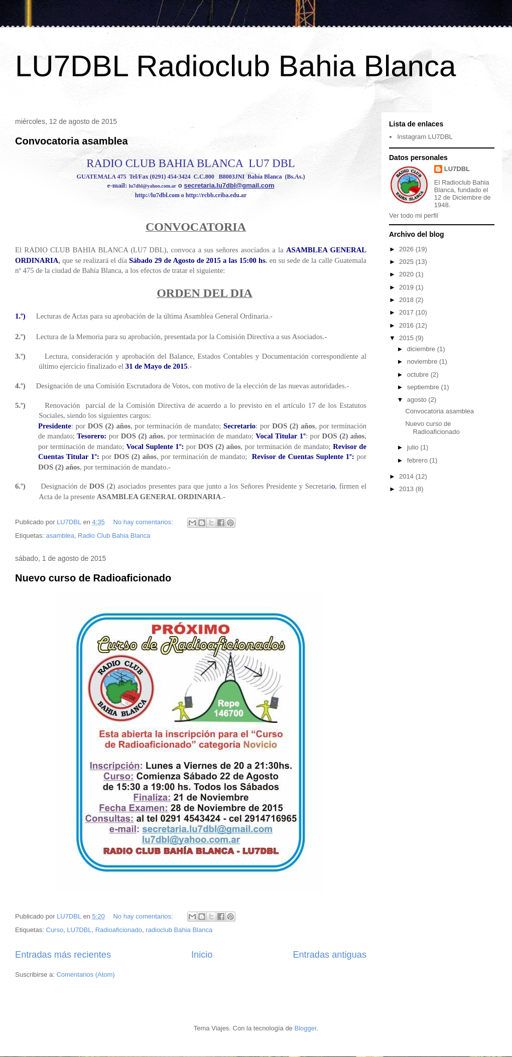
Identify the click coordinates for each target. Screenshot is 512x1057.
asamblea (60, 535)
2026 (407, 249)
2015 (407, 338)
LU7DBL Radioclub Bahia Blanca (235, 66)
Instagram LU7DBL (425, 136)
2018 (407, 300)
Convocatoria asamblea (71, 140)
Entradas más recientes (63, 955)
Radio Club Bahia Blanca (114, 535)
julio (414, 447)
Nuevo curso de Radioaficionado (93, 577)
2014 (407, 476)
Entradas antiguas (329, 955)
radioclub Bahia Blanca (179, 930)
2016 (407, 325)
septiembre (424, 387)
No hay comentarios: (144, 522)
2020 (407, 274)
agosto (418, 399)
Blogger (305, 1028)
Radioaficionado (118, 930)
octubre (419, 374)
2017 (407, 312)
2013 (407, 489)
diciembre (422, 349)
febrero (418, 460)
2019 (407, 287)
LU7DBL (79, 930)
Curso (54, 930)
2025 (407, 261)
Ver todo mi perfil (413, 215)
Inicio (201, 955)
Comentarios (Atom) (85, 974)
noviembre (423, 361)
